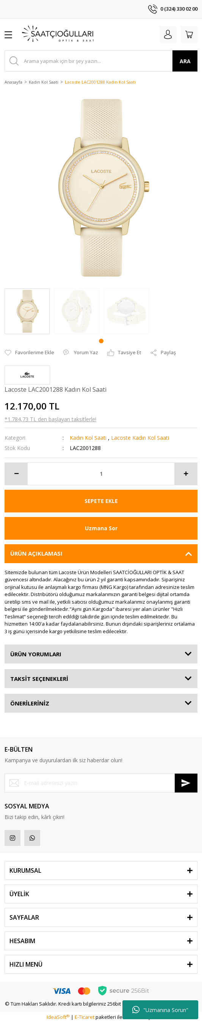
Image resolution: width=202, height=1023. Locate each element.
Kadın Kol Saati (88, 437)
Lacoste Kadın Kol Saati (140, 437)
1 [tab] (101, 341)
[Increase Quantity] (185, 474)
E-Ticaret (84, 1017)
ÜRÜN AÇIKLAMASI (36, 553)
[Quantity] (101, 474)
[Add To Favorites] (29, 353)
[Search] (101, 61)
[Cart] (189, 34)
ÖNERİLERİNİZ (29, 703)
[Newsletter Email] (101, 783)
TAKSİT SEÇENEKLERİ (39, 678)
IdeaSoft (58, 1017)
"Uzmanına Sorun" (160, 1010)
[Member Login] (168, 34)
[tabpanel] (27, 311)
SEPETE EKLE (101, 500)
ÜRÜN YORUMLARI (35, 654)
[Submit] (186, 783)
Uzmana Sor (101, 528)
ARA (185, 61)
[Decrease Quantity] (16, 474)
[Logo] (58, 34)
